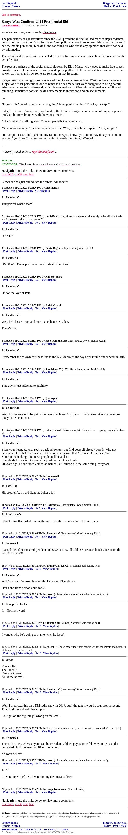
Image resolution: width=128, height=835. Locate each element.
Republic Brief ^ (11, 25)
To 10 (38, 568)
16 (3, 646)
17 (3, 689)
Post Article (119, 6)
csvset (50, 594)
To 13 (38, 626)
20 (3, 789)
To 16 (38, 692)
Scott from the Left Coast (59, 340)
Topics (107, 6)
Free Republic (10, 3)
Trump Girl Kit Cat (58, 565)
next (25, 174)
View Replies (42, 190)
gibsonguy (51, 398)
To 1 (37, 222)
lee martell (53, 476)
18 (3, 728)
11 (3, 504)
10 (3, 476)
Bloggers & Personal (114, 3)
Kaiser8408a (52, 276)
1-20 (10, 174)
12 (3, 533)
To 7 (37, 536)
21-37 (18, 174)
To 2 (37, 508)
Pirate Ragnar (53, 248)
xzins (48, 430)
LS (48, 728)
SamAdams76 (53, 369)
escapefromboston (57, 789)
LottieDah (51, 216)
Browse (6, 6)
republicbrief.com (43, 151)
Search (16, 6)
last (31, 174)
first (4, 174)
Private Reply (25, 190)
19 (3, 760)
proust (50, 646)
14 (3, 594)
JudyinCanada (53, 305)
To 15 (38, 653)
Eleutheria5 (52, 187)
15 (3, 623)
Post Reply (9, 190)
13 (3, 565)
